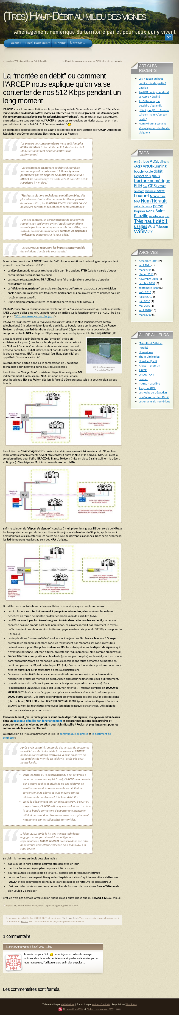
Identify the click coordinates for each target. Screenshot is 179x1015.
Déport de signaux (53, 905)
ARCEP (20, 905)
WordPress (131, 1004)
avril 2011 (145, 265)
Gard (145, 186)
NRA (137, 201)
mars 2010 (145, 314)
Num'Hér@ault (148, 361)
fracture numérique (152, 180)
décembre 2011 (148, 261)
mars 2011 (145, 270)
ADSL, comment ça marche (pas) (34, 316)
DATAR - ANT (146, 374)
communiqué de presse (74, 733)
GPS (152, 185)
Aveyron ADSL (147, 388)
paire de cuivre (70, 905)
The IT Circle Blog (149, 356)
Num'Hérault (154, 201)
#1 (7, 946)
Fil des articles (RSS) (73, 1009)
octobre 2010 (147, 283)
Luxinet (141, 195)
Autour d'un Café (101, 1004)
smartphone (156, 216)
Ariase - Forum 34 (149, 365)
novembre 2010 (148, 278)
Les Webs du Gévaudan (153, 392)
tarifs (167, 216)
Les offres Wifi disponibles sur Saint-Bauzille (26, 61)
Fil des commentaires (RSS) (100, 1009)
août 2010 (145, 292)
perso (158, 205)
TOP (118, 1009)
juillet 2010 (145, 296)
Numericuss (146, 352)
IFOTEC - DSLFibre (149, 383)
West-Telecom (158, 226)
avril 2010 (145, 310)
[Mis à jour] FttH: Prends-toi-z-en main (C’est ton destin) (154, 114)
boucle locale (31, 905)
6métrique (141, 161)
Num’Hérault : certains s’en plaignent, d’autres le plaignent (154, 128)
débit (40, 905)
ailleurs (164, 162)
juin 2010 (144, 301)
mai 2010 (144, 305)
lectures (150, 191)
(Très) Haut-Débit (70, 918)
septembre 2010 (149, 287)
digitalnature (67, 1004)
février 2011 (146, 274)
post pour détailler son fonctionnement (37, 721)
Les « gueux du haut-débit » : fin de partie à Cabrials (152, 83)
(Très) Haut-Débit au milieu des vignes (74, 15)
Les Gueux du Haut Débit (154, 397)
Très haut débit (151, 221)
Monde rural (157, 196)
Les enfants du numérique (154, 401)
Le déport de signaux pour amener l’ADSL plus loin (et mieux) (91, 61)
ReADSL (150, 211)
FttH (138, 185)
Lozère (160, 191)
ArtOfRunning (155, 166)
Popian (139, 211)
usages (140, 226)
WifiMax (143, 231)
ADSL (13, 905)
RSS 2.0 (24, 921)
